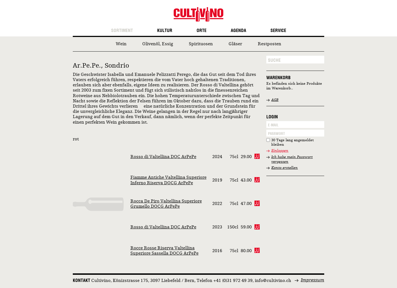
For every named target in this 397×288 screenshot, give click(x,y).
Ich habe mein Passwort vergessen (292, 159)
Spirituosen (201, 44)
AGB (274, 100)
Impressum (312, 280)
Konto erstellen (284, 168)
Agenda (238, 30)
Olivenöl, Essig (157, 44)
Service (278, 30)
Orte (201, 30)
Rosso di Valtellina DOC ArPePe (163, 157)
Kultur (164, 30)
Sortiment (122, 30)
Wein (121, 44)
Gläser (235, 44)
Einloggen (279, 151)
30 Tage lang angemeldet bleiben (292, 142)
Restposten (269, 44)
